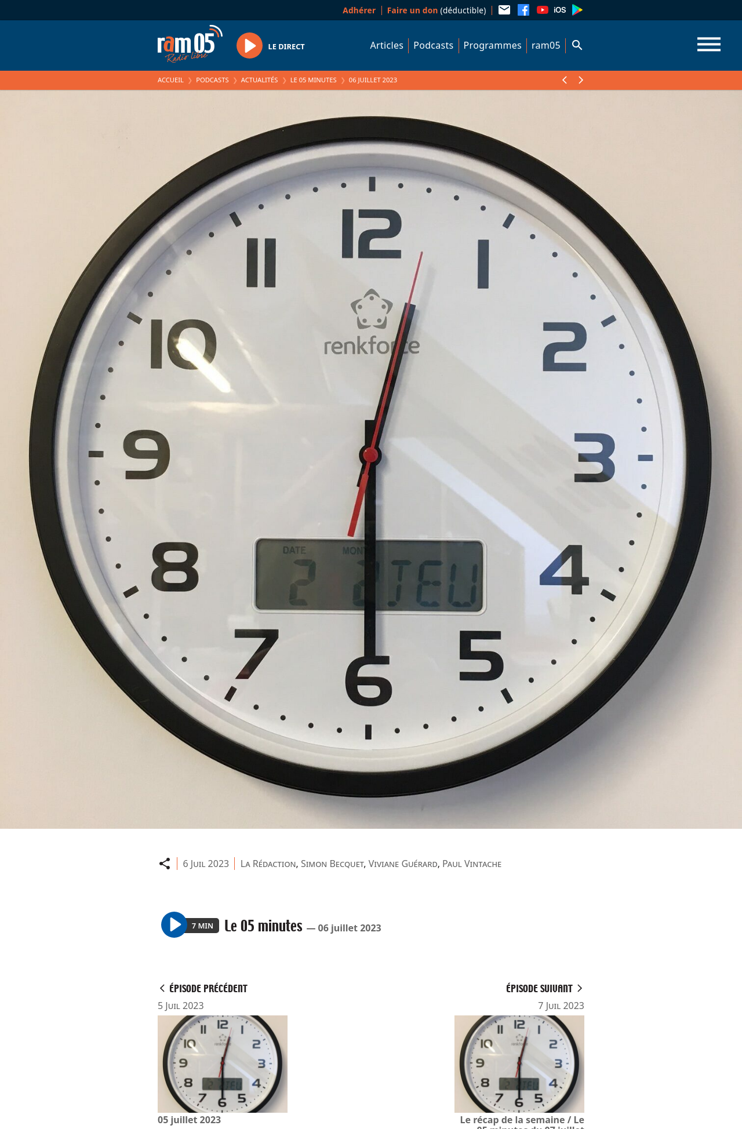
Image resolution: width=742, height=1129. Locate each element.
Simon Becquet (332, 863)
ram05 (546, 45)
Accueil (171, 79)
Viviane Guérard (403, 863)
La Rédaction (268, 863)
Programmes (493, 45)
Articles (387, 45)
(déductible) (436, 10)
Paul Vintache (471, 863)
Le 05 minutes (313, 79)
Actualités (259, 79)
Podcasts (433, 45)
